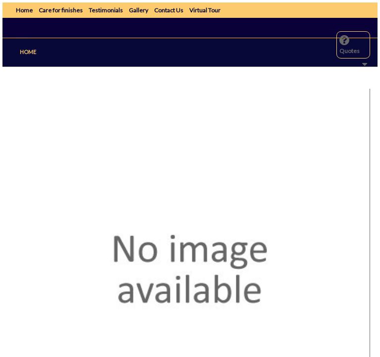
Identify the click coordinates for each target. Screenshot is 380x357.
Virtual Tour (204, 10)
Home (24, 10)
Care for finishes (61, 10)
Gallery (138, 10)
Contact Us (168, 10)
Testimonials (106, 10)
